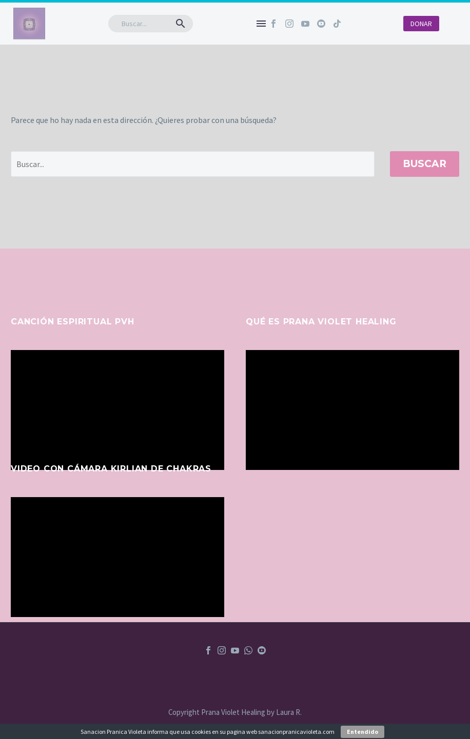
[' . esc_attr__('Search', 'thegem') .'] (193, 164)
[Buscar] (150, 23)
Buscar (424, 164)
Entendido (362, 731)
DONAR (421, 23)
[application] (117, 410)
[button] (180, 23)
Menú (261, 23)
